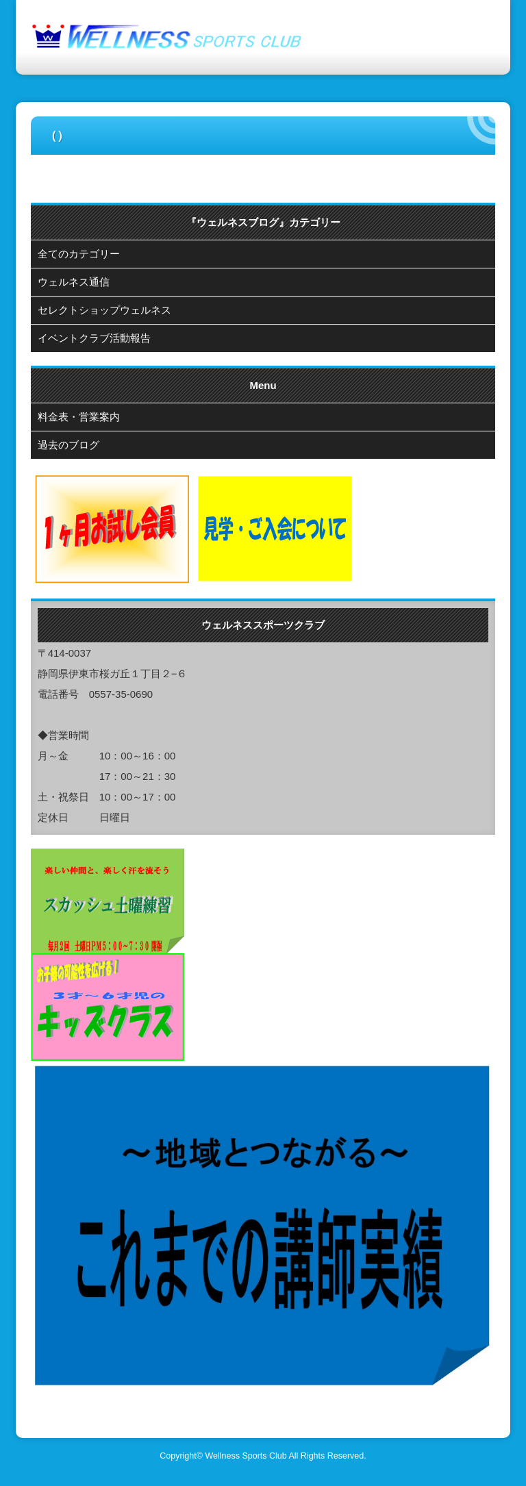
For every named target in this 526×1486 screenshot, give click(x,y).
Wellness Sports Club (245, 1456)
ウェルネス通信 (74, 282)
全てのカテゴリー (79, 254)
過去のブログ (68, 445)
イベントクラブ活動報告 (94, 338)
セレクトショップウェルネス (104, 310)
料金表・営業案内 (79, 417)
